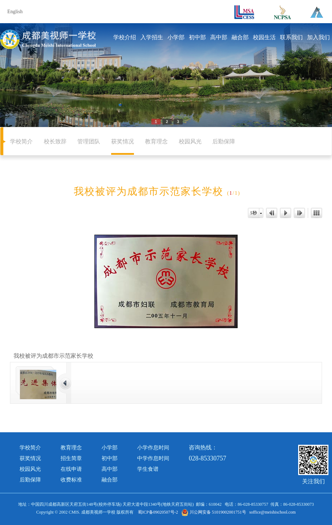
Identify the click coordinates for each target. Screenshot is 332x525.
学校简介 (21, 141)
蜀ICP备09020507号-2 (158, 512)
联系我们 (291, 37)
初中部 (197, 37)
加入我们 (318, 37)
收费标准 (71, 480)
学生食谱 (148, 469)
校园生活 (264, 37)
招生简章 (71, 458)
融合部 (240, 37)
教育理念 (156, 141)
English (15, 11)
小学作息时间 (153, 447)
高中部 (218, 37)
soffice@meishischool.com (272, 512)
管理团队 (88, 141)
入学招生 (151, 37)
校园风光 (190, 141)
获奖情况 (122, 141)
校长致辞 (55, 141)
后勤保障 (223, 141)
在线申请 (71, 469)
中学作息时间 (153, 458)
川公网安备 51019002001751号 (213, 512)
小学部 (176, 37)
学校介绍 (124, 37)
